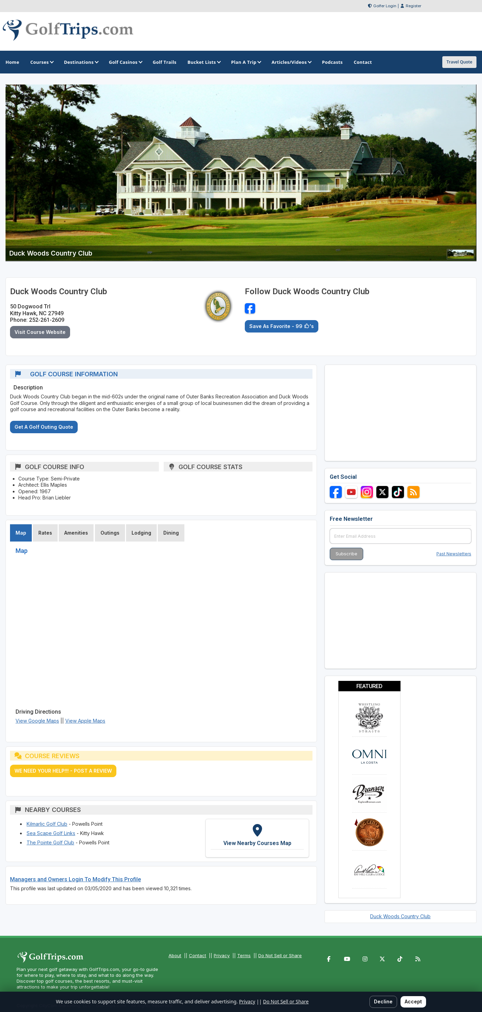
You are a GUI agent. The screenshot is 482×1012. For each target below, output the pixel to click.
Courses (41, 62)
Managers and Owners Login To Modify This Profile (75, 879)
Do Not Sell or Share (280, 955)
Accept (413, 1001)
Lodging (141, 533)
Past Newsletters (453, 553)
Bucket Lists (203, 62)
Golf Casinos (125, 62)
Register (413, 5)
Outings (109, 533)
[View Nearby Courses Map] (257, 838)
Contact (197, 955)
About (174, 955)
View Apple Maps (85, 721)
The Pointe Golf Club (50, 842)
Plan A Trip (245, 62)
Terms (244, 955)
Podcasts (332, 62)
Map (21, 533)
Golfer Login (384, 5)
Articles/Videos (291, 62)
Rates (45, 533)
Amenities (76, 533)
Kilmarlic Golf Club (47, 824)
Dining (171, 533)
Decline (383, 1001)
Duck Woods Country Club (400, 916)
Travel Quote (459, 62)
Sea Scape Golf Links (51, 833)
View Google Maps (37, 721)
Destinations (81, 62)
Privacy (222, 955)
